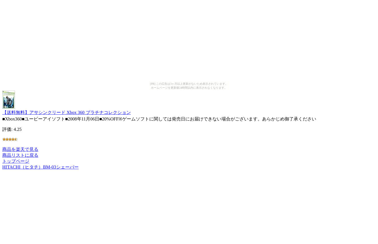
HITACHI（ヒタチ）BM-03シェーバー (40, 167)
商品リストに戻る (20, 155)
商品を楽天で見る (20, 149)
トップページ (15, 161)
